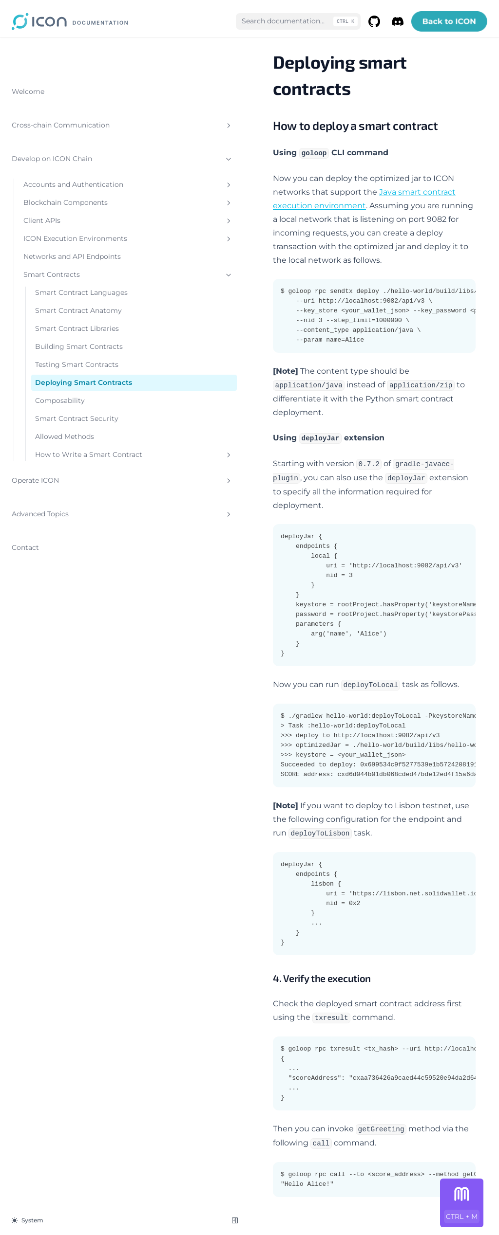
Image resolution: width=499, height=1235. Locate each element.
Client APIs (65, 220)
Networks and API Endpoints (53, 271)
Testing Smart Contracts (59, 430)
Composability (60, 481)
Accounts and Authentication (65, 168)
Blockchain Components (65, 196)
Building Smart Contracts (61, 402)
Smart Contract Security (61, 504)
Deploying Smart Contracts (65, 458)
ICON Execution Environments (65, 243)
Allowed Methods (64, 528)
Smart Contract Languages (61, 317)
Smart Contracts (65, 294)
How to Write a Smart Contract (71, 551)
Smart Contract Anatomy (61, 345)
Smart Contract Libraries (61, 373)
